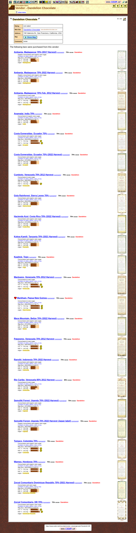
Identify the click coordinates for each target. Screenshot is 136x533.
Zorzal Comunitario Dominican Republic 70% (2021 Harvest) (48, 482)
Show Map (30, 37)
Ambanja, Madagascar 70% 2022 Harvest (38, 72)
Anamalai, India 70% (28, 113)
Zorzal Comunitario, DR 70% (32, 502)
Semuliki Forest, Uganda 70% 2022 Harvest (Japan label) (46, 421)
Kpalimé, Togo (25, 257)
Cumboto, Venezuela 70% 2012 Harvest (37, 175)
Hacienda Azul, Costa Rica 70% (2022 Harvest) (41, 216)
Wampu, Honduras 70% (29, 462)
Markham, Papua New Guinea (36, 298)
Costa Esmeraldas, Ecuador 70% (34, 133)
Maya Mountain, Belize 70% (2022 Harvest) (39, 318)
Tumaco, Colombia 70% (30, 441)
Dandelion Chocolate (32, 30)
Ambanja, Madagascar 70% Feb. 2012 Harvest (41, 93)
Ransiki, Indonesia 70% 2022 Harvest (36, 359)
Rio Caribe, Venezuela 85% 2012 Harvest (38, 380)
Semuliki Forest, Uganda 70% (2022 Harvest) (40, 400)
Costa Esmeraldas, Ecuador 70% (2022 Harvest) (42, 154)
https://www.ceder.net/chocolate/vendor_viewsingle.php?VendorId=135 (68, 526)
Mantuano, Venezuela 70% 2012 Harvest (38, 277)
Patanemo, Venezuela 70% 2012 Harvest (38, 339)
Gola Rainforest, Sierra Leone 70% (35, 195)
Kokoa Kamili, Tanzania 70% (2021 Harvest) (39, 236)
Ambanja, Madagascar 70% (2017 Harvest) (39, 52)
